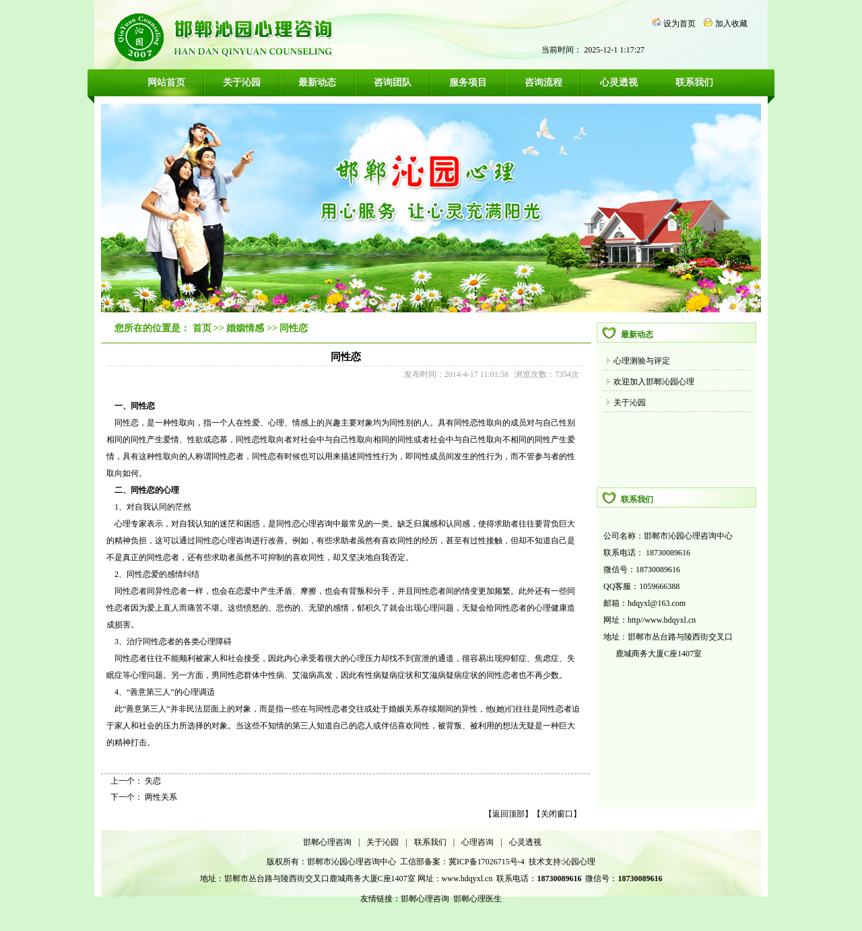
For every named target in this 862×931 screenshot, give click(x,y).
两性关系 (161, 797)
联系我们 (694, 82)
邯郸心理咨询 (327, 842)
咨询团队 (392, 82)
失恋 (153, 781)
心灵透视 (619, 82)
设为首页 (679, 23)
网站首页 (166, 82)
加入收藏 (731, 23)
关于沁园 (242, 82)
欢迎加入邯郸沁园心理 (654, 381)
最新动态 (317, 82)
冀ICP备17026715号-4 (488, 861)
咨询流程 (543, 82)
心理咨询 (477, 842)
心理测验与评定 (642, 361)
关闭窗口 (557, 814)
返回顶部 (508, 814)
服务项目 (468, 82)
